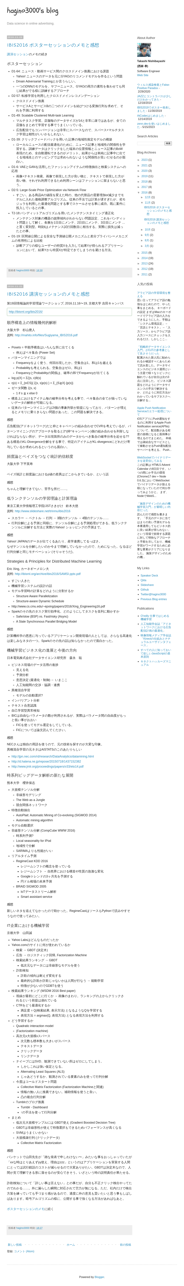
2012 (144, 268)
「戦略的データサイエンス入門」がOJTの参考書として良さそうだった (153, 350)
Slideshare (147, 584)
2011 (144, 274)
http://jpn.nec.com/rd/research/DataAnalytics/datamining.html (52, 756)
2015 (144, 252)
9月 (147, 234)
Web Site (142, 75)
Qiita (143, 580)
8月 (147, 240)
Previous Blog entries (154, 599)
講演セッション (18, 54)
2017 (144, 187)
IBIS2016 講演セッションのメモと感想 (48, 294)
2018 (144, 181)
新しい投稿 (15, 1244)
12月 (148, 197)
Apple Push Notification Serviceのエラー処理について (154, 411)
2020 (144, 170)
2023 (144, 159)
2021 (144, 165)
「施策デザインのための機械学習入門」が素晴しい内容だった (153, 507)
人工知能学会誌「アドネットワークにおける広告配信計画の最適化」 (156, 627)
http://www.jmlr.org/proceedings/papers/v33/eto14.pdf (47, 766)
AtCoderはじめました (150, 115)
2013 (144, 263)
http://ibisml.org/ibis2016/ (26, 311)
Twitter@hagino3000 (153, 594)
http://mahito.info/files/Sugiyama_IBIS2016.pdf (46, 335)
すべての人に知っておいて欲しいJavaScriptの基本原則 (156, 653)
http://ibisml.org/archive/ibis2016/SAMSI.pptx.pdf (48, 574)
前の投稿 (125, 1244)
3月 (147, 245)
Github (145, 589)
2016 (144, 192)
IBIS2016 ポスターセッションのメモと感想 (53, 45)
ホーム (71, 1244)
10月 (148, 229)
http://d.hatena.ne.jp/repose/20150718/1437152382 (46, 761)
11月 (148, 202)
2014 (144, 258)
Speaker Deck (149, 575)
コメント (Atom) (24, 1251)
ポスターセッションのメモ (25, 1209)
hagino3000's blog (32, 11)
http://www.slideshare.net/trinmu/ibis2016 (42, 511)
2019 (144, 176)
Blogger (99, 1277)
